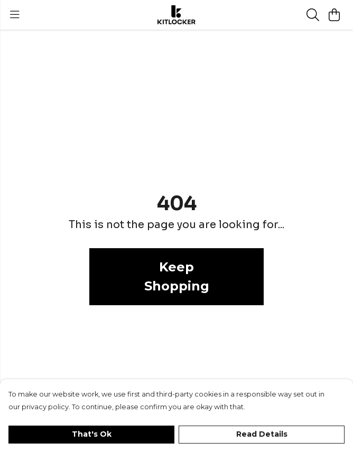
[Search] (312, 14)
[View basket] (334, 14)
